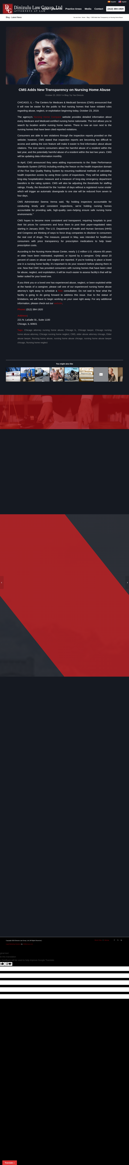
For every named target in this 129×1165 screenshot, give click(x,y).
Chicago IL (70, 330)
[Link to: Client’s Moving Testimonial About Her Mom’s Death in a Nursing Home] (101, 374)
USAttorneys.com (28, 944)
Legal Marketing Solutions (13, 944)
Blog (66, 95)
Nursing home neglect (37, 342)
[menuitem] (45, 9)
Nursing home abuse (42, 338)
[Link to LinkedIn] (121, 940)
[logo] (32, 9)
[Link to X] (118, 940)
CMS (73, 334)
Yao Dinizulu (78, 95)
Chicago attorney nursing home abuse (44, 330)
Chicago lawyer (85, 330)
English (122, 2)
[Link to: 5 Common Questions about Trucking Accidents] (42, 374)
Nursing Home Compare (47, 117)
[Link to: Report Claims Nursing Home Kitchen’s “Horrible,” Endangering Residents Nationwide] (57, 374)
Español (112, 2)
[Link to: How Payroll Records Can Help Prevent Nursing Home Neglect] (86, 374)
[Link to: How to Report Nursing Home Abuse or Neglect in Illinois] (115, 374)
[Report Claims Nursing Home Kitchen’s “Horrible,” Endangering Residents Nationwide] (2, 582)
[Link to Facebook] (114, 940)
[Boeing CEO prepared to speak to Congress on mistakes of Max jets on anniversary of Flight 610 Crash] (127, 582)
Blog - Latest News (14, 17)
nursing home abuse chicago (68, 338)
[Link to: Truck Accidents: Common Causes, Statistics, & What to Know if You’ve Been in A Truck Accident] (72, 374)
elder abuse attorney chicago (91, 334)
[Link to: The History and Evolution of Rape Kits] (13, 374)
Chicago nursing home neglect (54, 334)
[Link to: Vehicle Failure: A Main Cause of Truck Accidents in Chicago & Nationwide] (28, 374)
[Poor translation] (8, 964)
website (58, 303)
